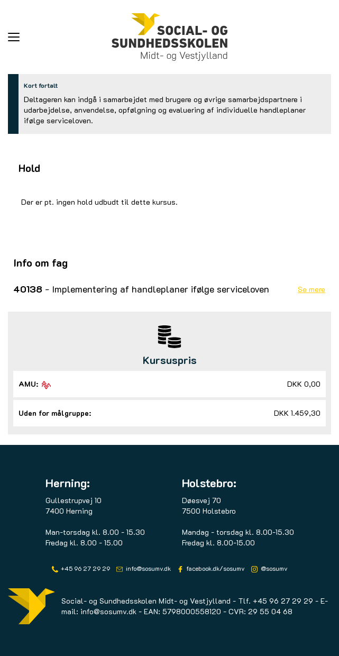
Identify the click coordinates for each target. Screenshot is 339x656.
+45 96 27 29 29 (84, 568)
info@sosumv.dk (147, 568)
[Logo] (170, 37)
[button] (60, 37)
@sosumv (273, 568)
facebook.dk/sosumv (215, 568)
